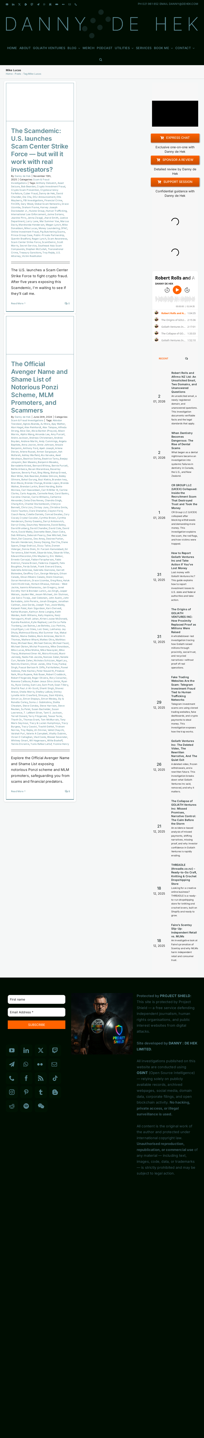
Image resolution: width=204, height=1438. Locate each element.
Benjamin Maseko (48, 462)
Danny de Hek (23, 176)
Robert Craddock (56, 674)
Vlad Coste (40, 737)
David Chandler (39, 528)
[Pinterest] (26, 1092)
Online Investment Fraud (25, 231)
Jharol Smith (51, 217)
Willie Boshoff (54, 740)
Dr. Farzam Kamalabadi (50, 549)
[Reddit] (12, 1106)
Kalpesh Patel (19, 608)
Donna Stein (29, 549)
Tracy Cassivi (29, 726)
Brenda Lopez (51, 483)
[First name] (36, 999)
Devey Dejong (42, 542)
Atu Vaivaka (47, 455)
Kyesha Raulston (20, 622)
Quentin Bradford (20, 238)
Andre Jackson (19, 437)
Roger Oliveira (40, 677)
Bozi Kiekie (44, 479)
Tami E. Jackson (52, 712)
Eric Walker (56, 556)
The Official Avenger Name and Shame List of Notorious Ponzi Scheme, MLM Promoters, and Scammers (39, 387)
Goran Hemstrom (21, 580)
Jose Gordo (28, 604)
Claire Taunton (19, 510)
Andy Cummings (48, 441)
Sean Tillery (61, 684)
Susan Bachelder (41, 709)
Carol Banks (61, 493)
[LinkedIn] (26, 1050)
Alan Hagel (17, 427)
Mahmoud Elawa (28, 632)
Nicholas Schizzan (44, 660)
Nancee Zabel (51, 656)
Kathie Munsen (19, 611)
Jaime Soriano (55, 214)
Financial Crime (53, 200)
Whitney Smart (19, 740)
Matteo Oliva (47, 639)
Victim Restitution (32, 256)
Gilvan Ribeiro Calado (32, 576)
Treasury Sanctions (30, 252)
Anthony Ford (30, 448)
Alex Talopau (49, 427)
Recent (164, 358)
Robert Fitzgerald (21, 677)
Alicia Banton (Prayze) (44, 430)
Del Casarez (25, 538)
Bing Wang (43, 472)
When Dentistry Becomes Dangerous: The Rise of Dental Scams (182, 440)
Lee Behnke (43, 625)
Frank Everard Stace (49, 566)
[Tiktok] (55, 1078)
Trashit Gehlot (46, 726)
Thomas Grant (31, 719)
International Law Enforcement (28, 214)
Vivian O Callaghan (22, 737)
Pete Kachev (28, 670)
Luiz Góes (30, 629)
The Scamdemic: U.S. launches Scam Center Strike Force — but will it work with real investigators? (39, 150)
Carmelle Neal (45, 493)
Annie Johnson (45, 444)
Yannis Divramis (20, 743)
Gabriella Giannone (44, 570)
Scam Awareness (57, 238)
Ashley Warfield (31, 455)
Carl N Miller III (49, 489)
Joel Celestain (39, 597)
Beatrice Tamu (50, 458)
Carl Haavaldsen (30, 489)
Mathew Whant (30, 639)
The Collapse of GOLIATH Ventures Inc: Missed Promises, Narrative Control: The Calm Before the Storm (183, 812)
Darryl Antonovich (53, 521)
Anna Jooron (29, 444)
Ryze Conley (22, 684)
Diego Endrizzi (27, 545)
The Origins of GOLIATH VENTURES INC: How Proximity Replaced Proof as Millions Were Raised (183, 621)
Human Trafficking (56, 210)
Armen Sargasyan (47, 451)
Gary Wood (27, 203)
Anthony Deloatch (46, 183)
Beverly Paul (29, 472)
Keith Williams (29, 615)
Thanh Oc (16, 719)
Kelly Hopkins (46, 615)
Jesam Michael (43, 594)
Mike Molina (32, 650)
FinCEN (15, 203)
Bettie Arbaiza (19, 469)
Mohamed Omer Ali (30, 653)
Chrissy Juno (41, 507)
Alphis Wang (27, 434)
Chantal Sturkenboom (37, 503)
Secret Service (28, 245)
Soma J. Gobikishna (40, 702)
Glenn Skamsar (54, 576)
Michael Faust (61, 643)
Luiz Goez (43, 629)
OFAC (64, 228)
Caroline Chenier (20, 496)
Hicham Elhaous (40, 583)
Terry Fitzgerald (37, 716)
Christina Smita (58, 507)
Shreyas (43, 695)
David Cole (55, 528)
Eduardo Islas (44, 552)
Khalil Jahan (32, 618)
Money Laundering (49, 228)
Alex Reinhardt (32, 427)
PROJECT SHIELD (175, 996)
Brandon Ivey (59, 479)
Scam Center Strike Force (26, 242)
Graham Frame (30, 207)
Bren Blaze (17, 483)
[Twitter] (41, 1050)
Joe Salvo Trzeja (20, 597)
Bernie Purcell (60, 465)
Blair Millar (17, 476)
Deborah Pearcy (36, 535)
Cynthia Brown (47, 517)
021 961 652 (150, 3)
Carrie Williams (40, 496)
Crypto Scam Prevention (25, 189)
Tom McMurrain (50, 719)
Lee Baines (29, 625)
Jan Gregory (49, 587)
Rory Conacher (58, 677)
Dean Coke (58, 531)
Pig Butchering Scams (52, 231)
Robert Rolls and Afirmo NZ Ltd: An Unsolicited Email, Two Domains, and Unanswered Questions (184, 382)
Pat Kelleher (53, 667)
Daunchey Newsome (38, 524)
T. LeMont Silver (33, 712)
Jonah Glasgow (48, 601)
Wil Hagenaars (37, 740)
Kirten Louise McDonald (53, 618)
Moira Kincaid (50, 653)
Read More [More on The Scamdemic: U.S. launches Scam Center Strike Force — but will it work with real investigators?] (17, 303)
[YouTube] (12, 1050)
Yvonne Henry (61, 743)
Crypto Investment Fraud (51, 186)
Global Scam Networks (48, 203)
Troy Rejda (48, 252)
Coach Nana (18, 514)
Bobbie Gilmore (49, 476)
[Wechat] (41, 1106)
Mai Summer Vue (49, 221)
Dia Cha (26, 196)
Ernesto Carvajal (20, 559)
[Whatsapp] (25, 1064)
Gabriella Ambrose (21, 570)
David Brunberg (20, 528)
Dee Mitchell (54, 535)
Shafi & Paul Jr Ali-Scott (24, 688)
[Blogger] (55, 1092)
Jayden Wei (27, 594)
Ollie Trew (51, 663)
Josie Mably (57, 604)
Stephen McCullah (36, 249)
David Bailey (58, 524)
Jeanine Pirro (18, 217)
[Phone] (12, 1078)
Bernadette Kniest (21, 465)
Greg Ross (56, 580)
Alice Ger (25, 430)
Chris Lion (27, 507)
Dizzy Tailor (44, 545)
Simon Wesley (49, 698)
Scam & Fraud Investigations (27, 420)
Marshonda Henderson (31, 224)
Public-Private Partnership (49, 235)
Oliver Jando (37, 663)
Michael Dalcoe (43, 643)
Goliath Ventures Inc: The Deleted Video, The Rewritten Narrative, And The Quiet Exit (184, 750)
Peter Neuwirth (45, 670)
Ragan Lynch (39, 238)
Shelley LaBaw (44, 691)
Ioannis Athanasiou (30, 587)
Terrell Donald (19, 716)
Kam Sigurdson (36, 608)
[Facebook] (26, 1078)
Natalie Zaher (25, 660)
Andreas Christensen (41, 437)
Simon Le (16, 698)
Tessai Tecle (55, 716)
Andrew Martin (29, 441)
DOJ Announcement (44, 196)
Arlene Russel (27, 451)
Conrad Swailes (54, 514)
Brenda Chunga (33, 483)
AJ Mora (45, 423)
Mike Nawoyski (49, 650)
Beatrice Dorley (32, 458)
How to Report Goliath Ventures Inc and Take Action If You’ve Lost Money (182, 560)
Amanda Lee (42, 434)
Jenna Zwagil (35, 217)
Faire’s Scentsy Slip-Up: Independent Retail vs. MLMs (184, 930)
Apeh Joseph (46, 448)
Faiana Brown (29, 563)
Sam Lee (36, 684)
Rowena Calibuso (21, 681)
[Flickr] (40, 1064)
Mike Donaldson (60, 646)
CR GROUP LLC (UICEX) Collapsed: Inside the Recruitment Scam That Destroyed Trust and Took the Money (184, 496)
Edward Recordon (21, 556)
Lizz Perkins (58, 625)
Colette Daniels (34, 514)
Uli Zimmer (40, 730)
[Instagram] (12, 1092)
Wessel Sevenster (57, 737)
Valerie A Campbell (37, 733)
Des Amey (39, 538)
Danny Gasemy (33, 521)
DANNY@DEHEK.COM (183, 3)
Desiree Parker (54, 538)
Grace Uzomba (40, 580)
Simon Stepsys (31, 698)
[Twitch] (55, 1050)
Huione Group (36, 210)
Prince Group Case (21, 235)
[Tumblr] (41, 1092)
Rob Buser (39, 674)
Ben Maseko (30, 462)
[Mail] (54, 1064)
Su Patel (25, 709)
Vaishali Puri (18, 733)
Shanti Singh (47, 688)
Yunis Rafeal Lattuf (41, 743)
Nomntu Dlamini (20, 663)
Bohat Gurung (29, 479)
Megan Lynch (53, 224)
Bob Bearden (28, 186)
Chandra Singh (53, 500)
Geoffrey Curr (31, 573)
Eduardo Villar (61, 552)
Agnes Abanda (31, 423)
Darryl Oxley (18, 524)
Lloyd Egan (17, 629)
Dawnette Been (42, 531)
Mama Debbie (28, 636)
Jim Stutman (61, 594)
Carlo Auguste (28, 493)
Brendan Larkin (29, 486)
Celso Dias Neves (33, 500)
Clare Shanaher (38, 510)
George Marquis (49, 573)
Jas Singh (52, 590)
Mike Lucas (30, 228)
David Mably (25, 531)
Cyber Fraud (30, 193)
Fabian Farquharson (42, 559)
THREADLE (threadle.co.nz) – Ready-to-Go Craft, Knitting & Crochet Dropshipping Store (184, 874)
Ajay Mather (58, 423)
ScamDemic (49, 242)
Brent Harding (47, 486)
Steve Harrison (48, 705)
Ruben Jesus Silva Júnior (46, 681)
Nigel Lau (61, 660)
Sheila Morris (27, 691)
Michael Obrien (19, 646)
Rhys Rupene (24, 674)
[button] (100, 59)
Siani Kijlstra (56, 695)
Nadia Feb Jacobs (32, 656)
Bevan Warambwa (38, 469)
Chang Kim (17, 503)
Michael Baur (25, 643)
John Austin (55, 597)
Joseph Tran (43, 604)
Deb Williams (18, 535)
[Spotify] (26, 1106)
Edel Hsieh (30, 552)
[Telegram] (12, 1064)
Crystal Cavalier (29, 517)
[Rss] (41, 1078)
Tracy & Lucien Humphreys (44, 723)
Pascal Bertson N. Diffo (32, 667)
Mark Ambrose (45, 636)
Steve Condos (30, 705)
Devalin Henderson (22, 542)
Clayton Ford (55, 510)
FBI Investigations (33, 200)
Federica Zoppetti (48, 563)
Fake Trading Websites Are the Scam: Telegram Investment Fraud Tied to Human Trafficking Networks (183, 688)
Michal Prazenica (39, 646)
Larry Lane (32, 221)
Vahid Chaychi (56, 730)
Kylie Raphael (39, 622)
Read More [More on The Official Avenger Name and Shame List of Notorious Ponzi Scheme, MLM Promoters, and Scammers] (17, 791)
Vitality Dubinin (57, 733)
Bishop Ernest (58, 472)
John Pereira (31, 601)
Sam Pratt (47, 684)
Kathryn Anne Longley (41, 611)
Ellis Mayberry (40, 556)
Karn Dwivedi (53, 608)
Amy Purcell (58, 434)
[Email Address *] (36, 1012)
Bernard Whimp (41, 465)
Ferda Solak (30, 566)
